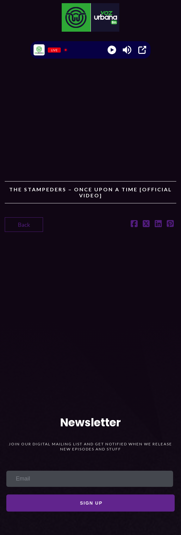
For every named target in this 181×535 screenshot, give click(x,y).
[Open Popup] (142, 50)
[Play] (112, 50)
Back (24, 224)
